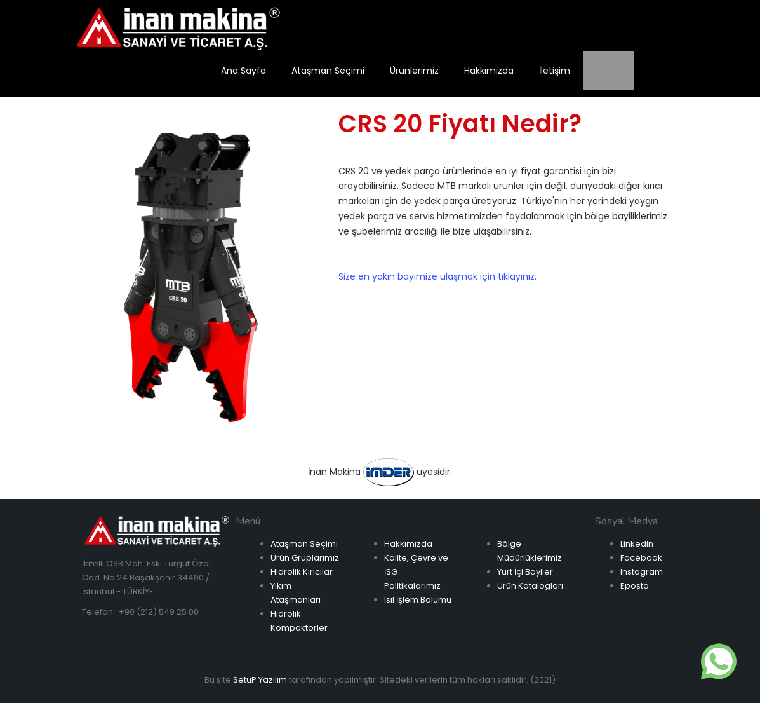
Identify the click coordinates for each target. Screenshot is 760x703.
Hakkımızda (408, 544)
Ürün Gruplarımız (304, 558)
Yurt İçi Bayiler (525, 572)
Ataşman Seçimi (304, 544)
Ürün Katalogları (530, 586)
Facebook (641, 558)
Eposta (634, 586)
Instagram (641, 572)
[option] (190, 276)
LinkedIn (636, 544)
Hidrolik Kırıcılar (301, 572)
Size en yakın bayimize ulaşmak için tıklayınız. (437, 276)
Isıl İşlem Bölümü (417, 600)
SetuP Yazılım (260, 680)
